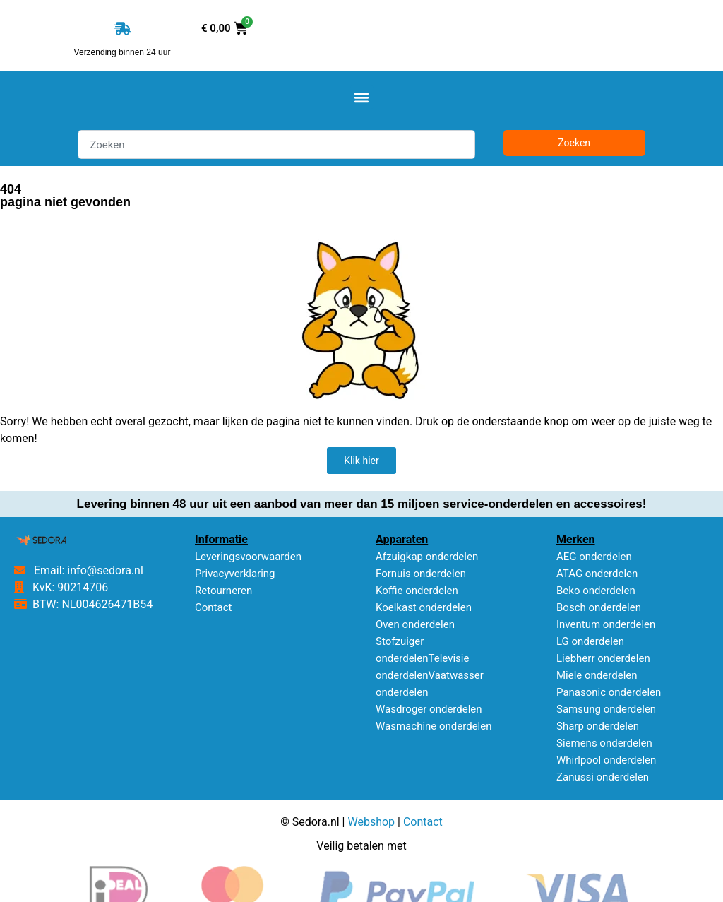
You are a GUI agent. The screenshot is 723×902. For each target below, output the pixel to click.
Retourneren (223, 590)
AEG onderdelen (594, 556)
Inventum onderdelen (605, 624)
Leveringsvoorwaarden (248, 556)
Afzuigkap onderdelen (427, 556)
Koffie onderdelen (417, 590)
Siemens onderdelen (604, 743)
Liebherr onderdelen (603, 658)
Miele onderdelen (597, 675)
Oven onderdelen (415, 624)
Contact (213, 607)
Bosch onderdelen (598, 607)
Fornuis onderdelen (421, 573)
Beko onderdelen (595, 590)
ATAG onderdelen (597, 573)
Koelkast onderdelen (424, 607)
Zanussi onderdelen (602, 777)
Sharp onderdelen (597, 726)
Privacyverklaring (235, 573)
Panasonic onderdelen (608, 692)
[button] (362, 97)
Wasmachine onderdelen (434, 726)
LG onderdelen (590, 641)
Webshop (371, 822)
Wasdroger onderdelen (429, 709)
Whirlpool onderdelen (606, 760)
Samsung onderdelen (606, 709)
